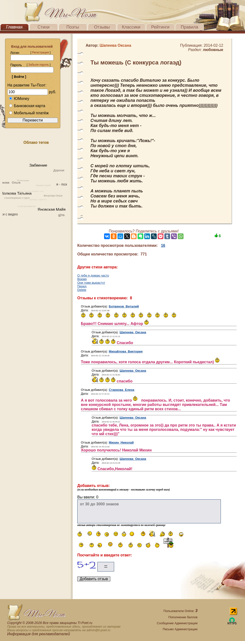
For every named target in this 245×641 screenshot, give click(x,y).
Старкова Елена (121, 390)
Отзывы (102, 27)
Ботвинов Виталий (124, 306)
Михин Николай (121, 442)
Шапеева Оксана (133, 332)
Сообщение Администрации (177, 623)
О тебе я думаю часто (93, 275)
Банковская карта (27, 106)
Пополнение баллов (183, 617)
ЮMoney (19, 99)
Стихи (44, 27)
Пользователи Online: (180, 611)
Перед (81, 286)
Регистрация (40, 52)
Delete (81, 290)
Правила (189, 27)
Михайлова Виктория (126, 351)
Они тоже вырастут (91, 282)
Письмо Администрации (180, 629)
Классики (131, 27)
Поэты (73, 27)
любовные (213, 50)
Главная (14, 27)
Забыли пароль (38, 64)
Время (82, 279)
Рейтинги (160, 27)
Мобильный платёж (29, 113)
